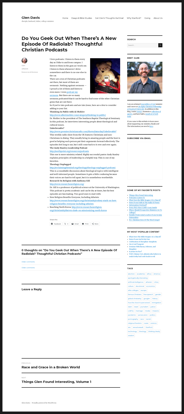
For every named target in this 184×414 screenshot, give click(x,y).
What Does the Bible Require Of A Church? (145, 200)
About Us (158, 18)
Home (65, 18)
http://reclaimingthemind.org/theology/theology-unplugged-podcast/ (83, 167)
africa (149, 274)
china (156, 282)
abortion (131, 274)
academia (141, 274)
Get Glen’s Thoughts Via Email (109, 18)
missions (155, 311)
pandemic (132, 315)
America (157, 274)
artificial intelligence (135, 282)
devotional (140, 286)
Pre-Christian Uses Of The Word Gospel (144, 220)
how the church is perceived (139, 303)
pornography (133, 319)
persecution (143, 315)
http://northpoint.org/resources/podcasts (69, 151)
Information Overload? (138, 205)
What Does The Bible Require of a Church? (145, 237)
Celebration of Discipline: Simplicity (143, 242)
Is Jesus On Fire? (135, 252)
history (154, 298)
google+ (147, 298)
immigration (156, 303)
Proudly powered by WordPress (44, 403)
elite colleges (133, 290)
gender (158, 294)
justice (153, 307)
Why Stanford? (134, 18)
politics (152, 315)
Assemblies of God (148, 104)
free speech (148, 294)
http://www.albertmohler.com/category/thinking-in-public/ (78, 115)
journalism (144, 307)
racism (148, 319)
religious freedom (135, 323)
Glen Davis (31, 18)
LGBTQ (130, 311)
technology (132, 331)
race (142, 319)
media (147, 311)
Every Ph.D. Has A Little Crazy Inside (143, 208)
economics (150, 286)
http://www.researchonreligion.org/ (67, 184)
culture (130, 286)
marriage (139, 311)
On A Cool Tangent (136, 244)
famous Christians (134, 294)
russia (146, 323)
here (151, 126)
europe (143, 290)
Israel (136, 307)
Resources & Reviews (30, 72)
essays (139, 112)
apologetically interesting (138, 278)
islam (130, 307)
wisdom (131, 335)
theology (142, 331)
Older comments (28, 262)
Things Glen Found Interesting (141, 195)
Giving (147, 18)
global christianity (134, 298)
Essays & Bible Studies (81, 18)
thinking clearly (154, 331)
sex (129, 327)
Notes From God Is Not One (139, 239)
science (154, 323)
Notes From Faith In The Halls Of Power (144, 203)
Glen (23, 65)
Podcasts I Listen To (137, 198)
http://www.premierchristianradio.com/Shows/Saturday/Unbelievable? (83, 131)
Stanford (149, 327)
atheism (149, 282)
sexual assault (138, 327)
